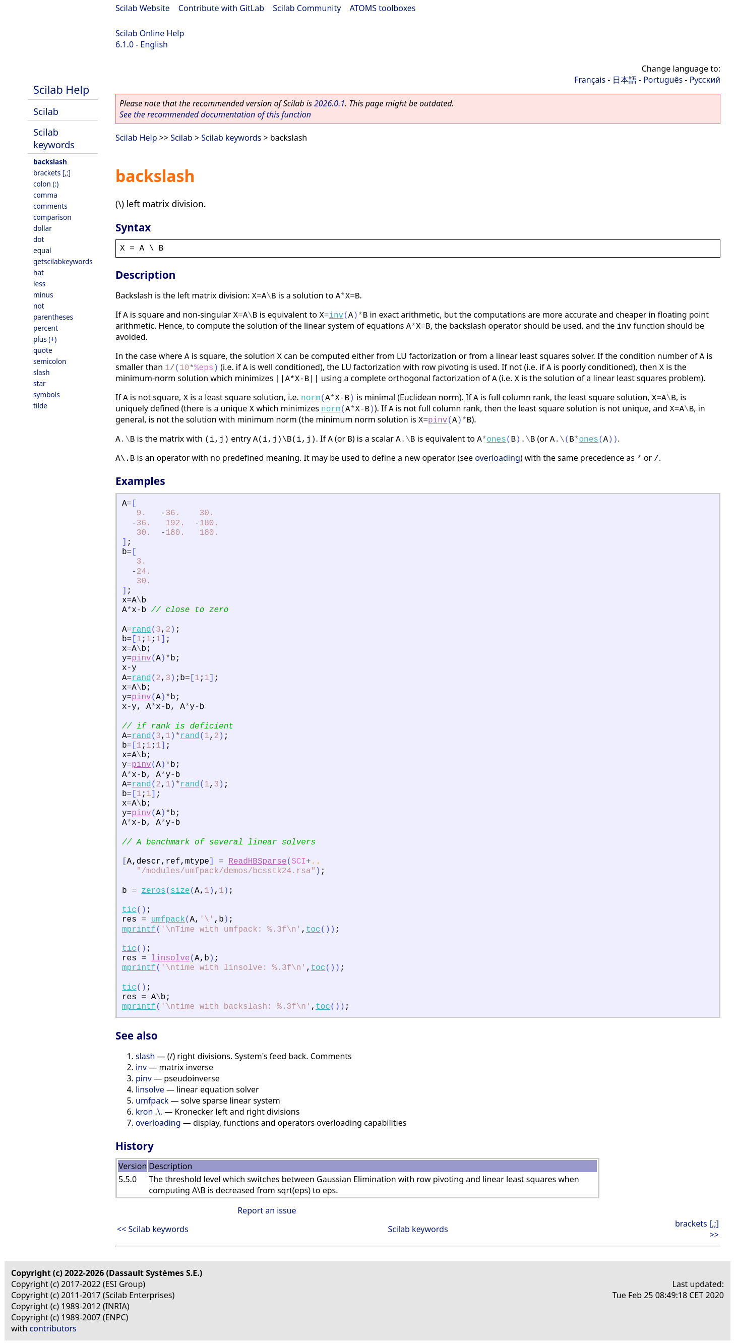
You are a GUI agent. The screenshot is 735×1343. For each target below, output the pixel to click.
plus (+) (44, 339)
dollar (42, 228)
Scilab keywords (54, 138)
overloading (497, 457)
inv (336, 315)
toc (313, 929)
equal (42, 250)
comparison (52, 217)
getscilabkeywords (63, 261)
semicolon (49, 361)
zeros (153, 890)
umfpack (168, 919)
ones (496, 439)
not (38, 306)
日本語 (624, 79)
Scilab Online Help (149, 33)
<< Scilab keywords (153, 1229)
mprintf (139, 929)
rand (141, 629)
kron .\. (149, 1111)
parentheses (53, 317)
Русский (705, 79)
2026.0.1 (329, 103)
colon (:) (45, 184)
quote (42, 350)
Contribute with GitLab (221, 8)
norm (310, 398)
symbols (46, 394)
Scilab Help (61, 89)
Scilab (45, 111)
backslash (50, 161)
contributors (53, 1328)
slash (41, 372)
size (180, 890)
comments (50, 206)
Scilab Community (307, 8)
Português (663, 79)
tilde (40, 405)
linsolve (170, 958)
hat (38, 272)
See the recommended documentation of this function (215, 114)
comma (45, 195)
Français (589, 79)
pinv (437, 420)
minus (43, 294)
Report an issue (266, 1210)
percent (45, 328)
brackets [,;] (52, 172)
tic (129, 909)
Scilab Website (142, 8)
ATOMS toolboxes (383, 8)
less (39, 283)
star (39, 383)
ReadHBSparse (257, 861)
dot (38, 239)
